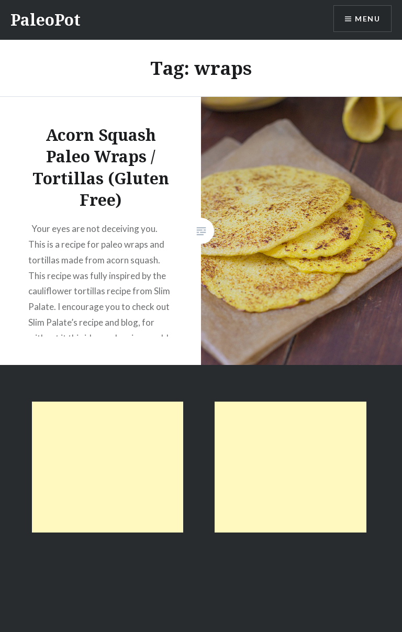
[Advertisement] (108, 467)
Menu (367, 18)
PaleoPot (45, 19)
